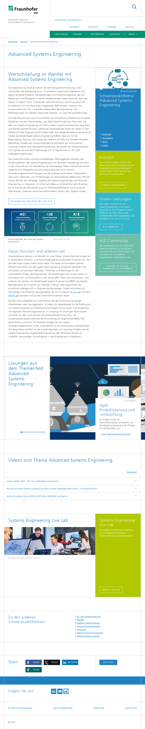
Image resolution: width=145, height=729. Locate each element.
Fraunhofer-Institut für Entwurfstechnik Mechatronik (21, 21)
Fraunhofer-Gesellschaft (67, 20)
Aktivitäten (107, 138)
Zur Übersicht (111, 227)
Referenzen (97, 34)
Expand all (132, 472)
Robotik (80, 620)
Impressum (99, 708)
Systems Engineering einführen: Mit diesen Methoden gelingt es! (38, 496)
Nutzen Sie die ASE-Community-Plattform (116, 267)
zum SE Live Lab (111, 590)
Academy (114, 34)
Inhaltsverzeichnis (63, 708)
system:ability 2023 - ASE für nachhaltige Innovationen (33, 481)
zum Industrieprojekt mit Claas (122, 434)
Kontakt (93, 27)
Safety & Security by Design (90, 633)
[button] (21, 432)
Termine (111, 27)
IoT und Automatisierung (89, 616)
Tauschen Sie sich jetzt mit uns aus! (31, 201)
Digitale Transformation (88, 623)
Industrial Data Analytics (88, 636)
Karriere (74, 27)
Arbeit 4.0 (81, 629)
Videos (105, 145)
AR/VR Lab (13, 295)
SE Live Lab (75, 292)
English (129, 27)
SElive (105, 142)
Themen (77, 34)
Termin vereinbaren (113, 185)
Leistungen (61, 34)
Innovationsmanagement (89, 626)
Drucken (108, 662)
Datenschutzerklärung (20, 708)
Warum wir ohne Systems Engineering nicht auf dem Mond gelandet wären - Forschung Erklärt (52, 489)
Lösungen (106, 134)
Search (134, 6)
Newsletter (131, 708)
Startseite (13, 42)
